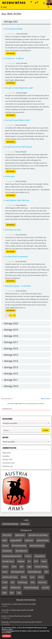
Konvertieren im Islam (13, 230)
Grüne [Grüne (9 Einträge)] (44, 561)
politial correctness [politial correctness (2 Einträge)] (10, 577)
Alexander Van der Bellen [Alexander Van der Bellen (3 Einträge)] (38, 535)
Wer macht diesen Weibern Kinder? (17, 120)
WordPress (36, 636)
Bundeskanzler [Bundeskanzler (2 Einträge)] (21, 551)
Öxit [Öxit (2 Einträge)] (19, 593)
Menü (4, 7)
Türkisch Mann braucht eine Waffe (24, 604)
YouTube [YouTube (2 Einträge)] (45, 587)
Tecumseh (4, 610)
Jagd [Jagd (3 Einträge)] (29, 567)
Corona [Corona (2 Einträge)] (28, 556)
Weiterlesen (10, 53)
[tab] (26, 169)
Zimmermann (6, 604)
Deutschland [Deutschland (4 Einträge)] (40, 556)
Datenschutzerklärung (10, 524)
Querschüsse (15, 636)
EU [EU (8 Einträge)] (29, 561)
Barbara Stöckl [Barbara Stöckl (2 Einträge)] (42, 540)
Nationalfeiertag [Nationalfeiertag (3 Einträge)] (34, 572)
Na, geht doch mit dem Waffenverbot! (18, 147)
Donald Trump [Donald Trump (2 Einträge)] (8, 561)
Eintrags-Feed (7, 459)
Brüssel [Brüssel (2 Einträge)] (5, 545)
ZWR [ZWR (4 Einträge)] (4, 593)
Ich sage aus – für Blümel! (14, 58)
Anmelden (45, 399)
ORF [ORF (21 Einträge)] (46, 572)
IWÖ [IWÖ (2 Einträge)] (21, 567)
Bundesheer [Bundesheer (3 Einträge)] (7, 551)
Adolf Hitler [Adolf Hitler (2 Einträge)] (7, 535)
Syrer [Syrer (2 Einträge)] (32, 577)
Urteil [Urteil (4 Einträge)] (5, 582)
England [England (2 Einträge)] (21, 561)
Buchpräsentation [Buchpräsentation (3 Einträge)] (37, 545)
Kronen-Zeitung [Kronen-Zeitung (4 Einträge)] (41, 567)
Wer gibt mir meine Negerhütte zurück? (19, 88)
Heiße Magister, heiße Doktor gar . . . (18, 200)
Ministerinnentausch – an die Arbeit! (18, 286)
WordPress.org (7, 466)
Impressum (25, 524)
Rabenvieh (4, 622)
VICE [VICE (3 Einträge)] (32, 582)
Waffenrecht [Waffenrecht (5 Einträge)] (15, 587)
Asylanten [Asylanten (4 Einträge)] (29, 540)
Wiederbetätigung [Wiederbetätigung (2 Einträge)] (31, 587)
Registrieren (6, 453)
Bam (44, 636)
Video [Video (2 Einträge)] (5, 587)
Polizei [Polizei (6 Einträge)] (23, 577)
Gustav (3, 616)
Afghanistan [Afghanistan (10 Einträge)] (20, 535)
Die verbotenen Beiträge (14, 29)
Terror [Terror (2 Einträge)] (40, 577)
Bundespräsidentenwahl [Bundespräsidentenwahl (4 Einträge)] (12, 556)
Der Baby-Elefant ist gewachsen (16, 256)
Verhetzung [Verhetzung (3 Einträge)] (22, 582)
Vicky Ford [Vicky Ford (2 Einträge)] (42, 582)
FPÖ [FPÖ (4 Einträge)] (36, 561)
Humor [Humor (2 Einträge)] (5, 567)
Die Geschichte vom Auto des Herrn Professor (26, 622)
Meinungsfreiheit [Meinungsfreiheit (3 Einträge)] (17, 572)
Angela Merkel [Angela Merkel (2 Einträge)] (15, 540)
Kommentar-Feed (8, 463)
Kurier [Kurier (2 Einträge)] (5, 572)
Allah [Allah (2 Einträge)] (4, 540)
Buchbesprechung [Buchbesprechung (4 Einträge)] (19, 545)
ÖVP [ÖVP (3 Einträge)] (11, 593)
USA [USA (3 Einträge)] (12, 582)
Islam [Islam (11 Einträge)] (14, 567)
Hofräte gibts (10, 176)
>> (14, 315)
